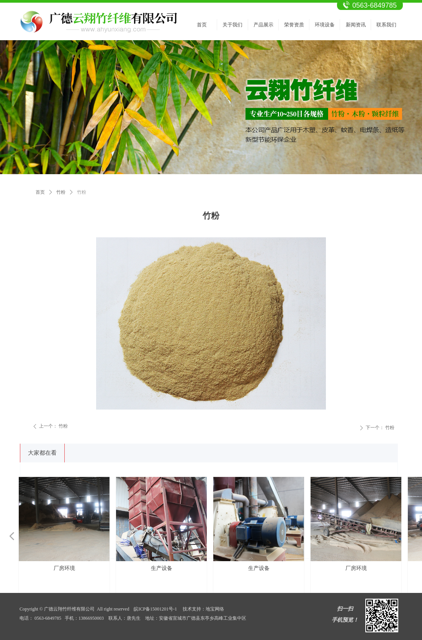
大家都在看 (42, 453)
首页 (40, 192)
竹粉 (60, 192)
